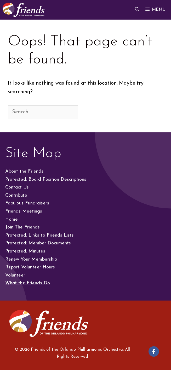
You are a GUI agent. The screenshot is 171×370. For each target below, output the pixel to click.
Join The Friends (22, 227)
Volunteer (15, 275)
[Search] (88, 112)
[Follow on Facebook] (154, 351)
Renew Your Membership (31, 259)
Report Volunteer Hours (30, 267)
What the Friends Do (27, 283)
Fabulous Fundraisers (27, 203)
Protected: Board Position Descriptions (45, 179)
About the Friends (24, 171)
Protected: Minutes (25, 251)
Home (11, 219)
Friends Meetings (23, 211)
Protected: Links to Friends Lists (39, 235)
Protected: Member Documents (38, 243)
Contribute (16, 195)
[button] (137, 10)
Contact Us (17, 187)
